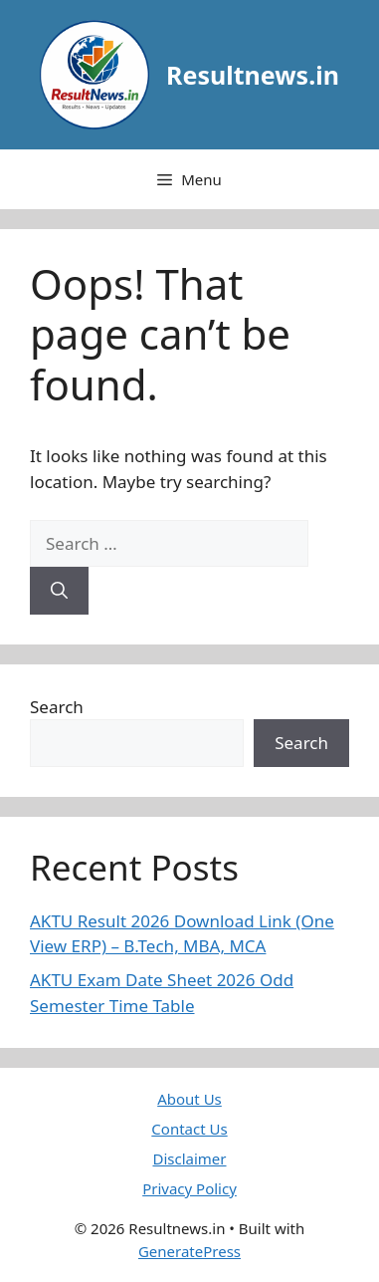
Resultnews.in (252, 75)
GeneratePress (189, 1251)
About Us (189, 1099)
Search (57, 706)
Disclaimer (189, 1158)
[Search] (59, 591)
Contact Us (189, 1129)
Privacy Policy (189, 1188)
